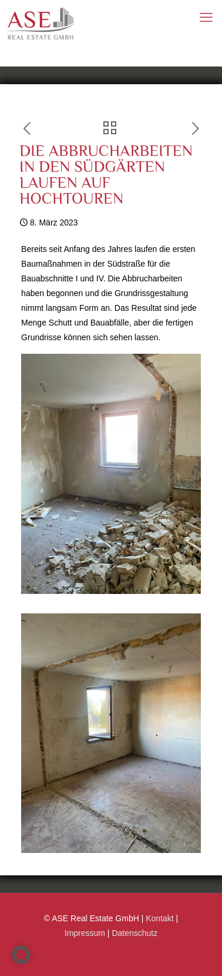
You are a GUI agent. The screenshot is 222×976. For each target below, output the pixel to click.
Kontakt (159, 918)
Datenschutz (134, 933)
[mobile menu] (206, 18)
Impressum (85, 933)
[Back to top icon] (206, 957)
